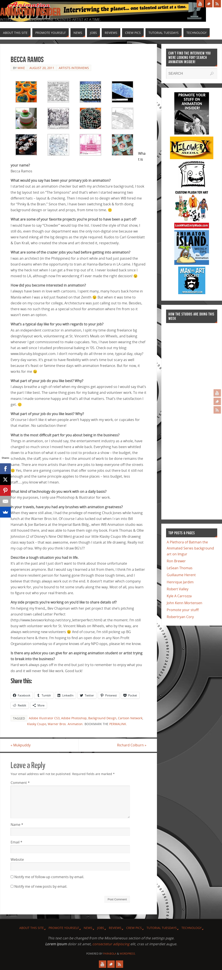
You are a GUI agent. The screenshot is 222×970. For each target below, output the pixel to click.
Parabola (109, 953)
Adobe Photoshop (74, 718)
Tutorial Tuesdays (162, 928)
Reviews (115, 928)
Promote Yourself (64, 928)
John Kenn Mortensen (184, 602)
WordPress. (128, 953)
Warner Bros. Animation (65, 724)
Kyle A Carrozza (179, 596)
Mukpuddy (21, 745)
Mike (21, 68)
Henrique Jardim (180, 582)
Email (16, 842)
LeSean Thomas (180, 568)
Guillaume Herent (181, 574)
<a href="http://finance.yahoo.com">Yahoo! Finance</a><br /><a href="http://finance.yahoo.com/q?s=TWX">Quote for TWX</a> (183, 419)
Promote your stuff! (183, 609)
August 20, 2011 (41, 68)
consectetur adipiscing (110, 944)
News (88, 928)
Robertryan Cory (180, 616)
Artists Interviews (74, 68)
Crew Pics (134, 928)
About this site (31, 928)
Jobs (100, 928)
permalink (117, 724)
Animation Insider (30, 12)
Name (17, 824)
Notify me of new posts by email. (40, 886)
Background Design (102, 718)
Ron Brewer (176, 561)
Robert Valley (177, 589)
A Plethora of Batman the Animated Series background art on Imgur (190, 548)
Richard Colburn (131, 745)
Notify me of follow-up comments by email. (49, 876)
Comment (20, 782)
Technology (191, 928)
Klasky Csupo (36, 724)
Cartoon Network (130, 718)
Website (17, 859)
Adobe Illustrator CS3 (44, 718)
